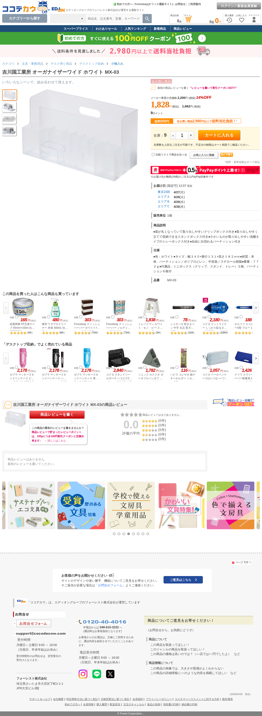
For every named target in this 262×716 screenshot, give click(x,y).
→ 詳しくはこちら (55, 440)
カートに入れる (219, 135)
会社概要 (58, 699)
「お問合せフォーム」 (110, 585)
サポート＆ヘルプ (39, 699)
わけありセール (106, 28)
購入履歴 (102, 704)
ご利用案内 (194, 4)
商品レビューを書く (57, 414)
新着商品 (160, 28)
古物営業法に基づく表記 (115, 699)
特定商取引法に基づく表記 (82, 699)
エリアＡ (164, 196)
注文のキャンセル (133, 704)
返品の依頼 (153, 704)
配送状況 (115, 704)
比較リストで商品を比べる (171, 154)
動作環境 (227, 699)
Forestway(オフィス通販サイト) (154, 4)
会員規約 (138, 699)
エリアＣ (164, 206)
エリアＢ (164, 201)
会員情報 (88, 704)
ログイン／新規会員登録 (239, 6)
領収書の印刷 (171, 704)
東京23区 (164, 192)
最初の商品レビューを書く (173, 87)
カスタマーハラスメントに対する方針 (197, 699)
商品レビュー (183, 28)
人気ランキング (135, 28)
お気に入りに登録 (203, 155)
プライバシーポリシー (159, 699)
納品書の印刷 (189, 704)
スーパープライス (76, 28)
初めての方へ (123, 4)
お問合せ (180, 4)
